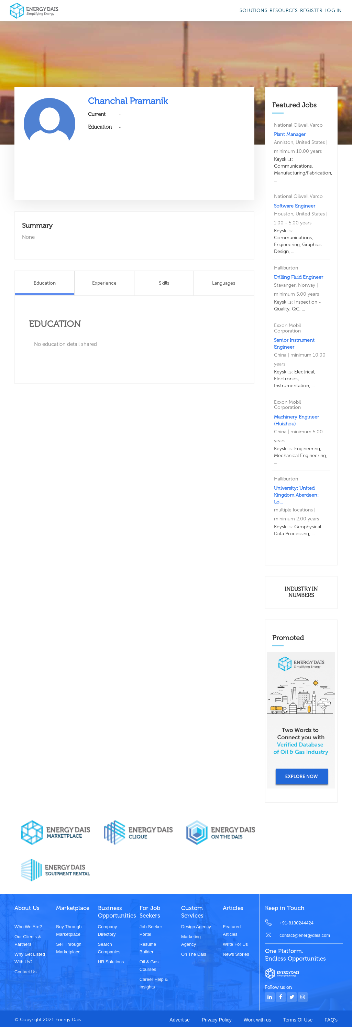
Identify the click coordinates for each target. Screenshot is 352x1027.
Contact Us (25, 971)
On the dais (193, 954)
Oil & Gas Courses (149, 965)
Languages (223, 283)
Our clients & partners (27, 940)
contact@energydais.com (304, 935)
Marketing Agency (191, 940)
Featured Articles (232, 930)
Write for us (235, 944)
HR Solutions (111, 961)
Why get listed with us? (29, 958)
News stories (236, 954)
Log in (333, 10)
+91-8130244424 (296, 922)
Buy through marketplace (68, 930)
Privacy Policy (217, 1020)
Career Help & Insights (154, 983)
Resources (284, 10)
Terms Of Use (298, 1020)
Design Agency (196, 926)
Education (45, 283)
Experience (104, 283)
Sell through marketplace (68, 948)
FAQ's (331, 1020)
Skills (164, 283)
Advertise (179, 1020)
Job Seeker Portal (151, 930)
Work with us (257, 1020)
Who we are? (28, 926)
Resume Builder (148, 948)
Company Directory (107, 930)
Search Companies (109, 948)
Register (311, 10)
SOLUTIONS (253, 10)
